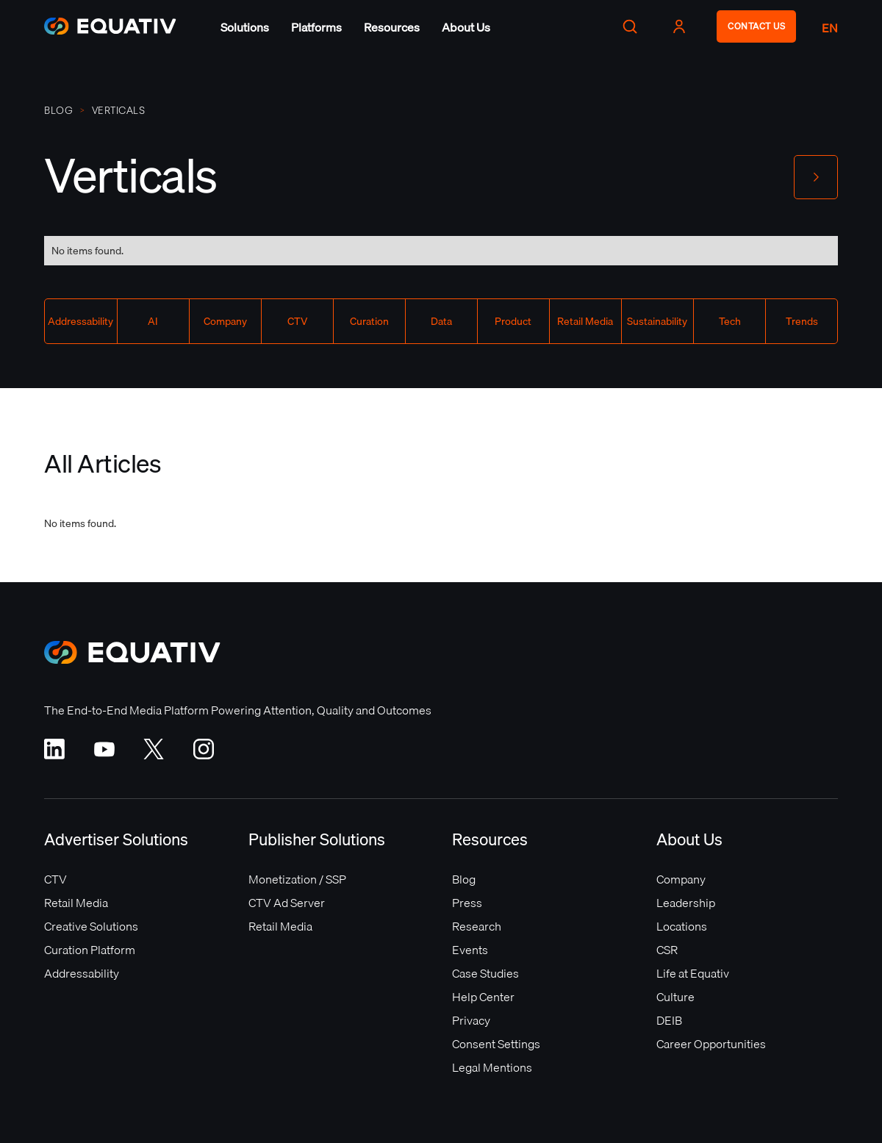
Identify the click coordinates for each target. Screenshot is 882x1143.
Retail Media (76, 902)
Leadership (685, 902)
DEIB (669, 1020)
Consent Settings (496, 1043)
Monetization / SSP (297, 879)
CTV (55, 879)
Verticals (119, 110)
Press (467, 902)
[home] (110, 26)
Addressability (81, 973)
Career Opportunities (711, 1043)
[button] (244, 27)
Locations (681, 926)
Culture (675, 996)
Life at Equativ (692, 973)
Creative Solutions (91, 926)
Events (470, 949)
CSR (667, 949)
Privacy (471, 1020)
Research (476, 926)
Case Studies (485, 973)
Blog (58, 110)
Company (681, 879)
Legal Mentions (492, 1067)
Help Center (483, 996)
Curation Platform (89, 949)
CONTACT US (756, 26)
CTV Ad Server (286, 902)
